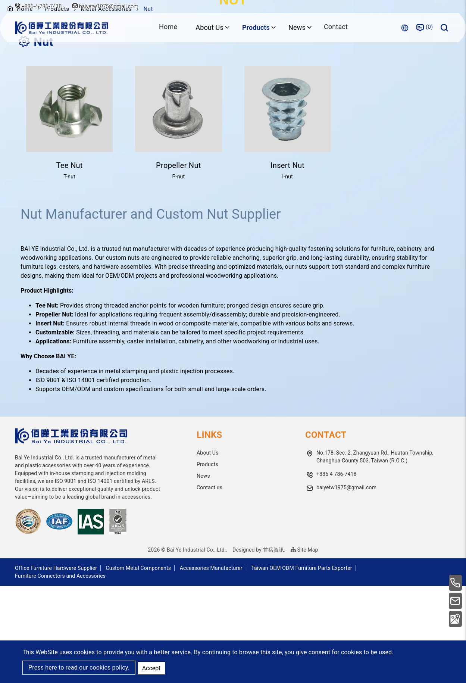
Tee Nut (69, 262)
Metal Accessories (109, 106)
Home (168, 27)
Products (58, 106)
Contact (336, 27)
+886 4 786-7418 (336, 571)
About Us (207, 550)
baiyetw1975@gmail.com (107, 6)
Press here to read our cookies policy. (78, 667)
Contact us (209, 584)
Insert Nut (287, 262)
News (203, 573)
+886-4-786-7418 (42, 6)
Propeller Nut (178, 262)
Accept (152, 667)
